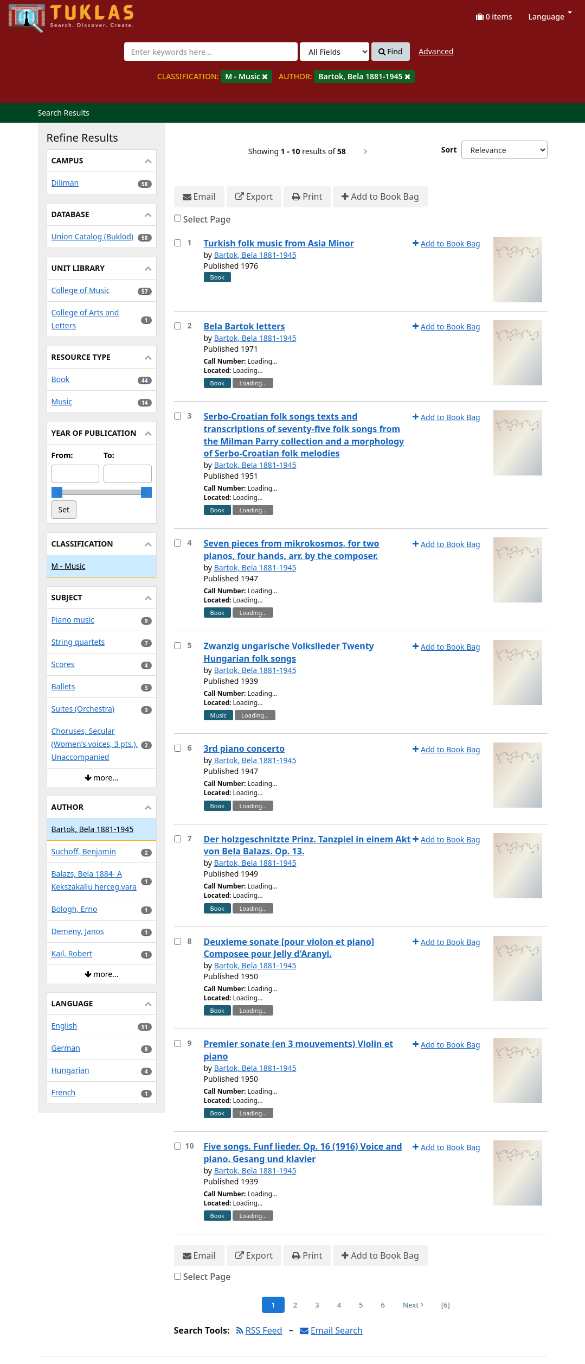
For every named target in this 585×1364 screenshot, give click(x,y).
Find (390, 51)
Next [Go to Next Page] (413, 1305)
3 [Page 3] (317, 1305)
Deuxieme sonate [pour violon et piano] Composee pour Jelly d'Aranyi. (289, 948)
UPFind (35, 14)
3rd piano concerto (244, 748)
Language (550, 16)
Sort (449, 149)
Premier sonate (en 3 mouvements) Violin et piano (299, 1050)
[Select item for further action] (177, 242)
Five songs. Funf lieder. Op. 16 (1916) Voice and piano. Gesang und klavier (303, 1152)
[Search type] (334, 51)
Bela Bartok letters (244, 326)
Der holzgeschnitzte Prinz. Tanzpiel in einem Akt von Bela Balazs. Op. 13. (307, 845)
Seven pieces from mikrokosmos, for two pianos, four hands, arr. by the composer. (292, 549)
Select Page (207, 219)
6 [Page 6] (383, 1305)
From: (62, 455)
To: (109, 455)
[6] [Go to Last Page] (445, 1305)
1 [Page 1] (273, 1305)
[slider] (57, 492)
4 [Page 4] (339, 1305)
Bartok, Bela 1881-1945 (255, 255)
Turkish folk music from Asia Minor (279, 243)
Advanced (436, 51)
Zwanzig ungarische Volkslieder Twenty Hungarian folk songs (289, 652)
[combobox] (211, 51)
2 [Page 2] (295, 1305)
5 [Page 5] (361, 1305)
